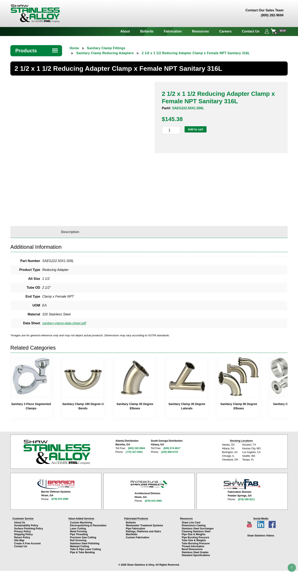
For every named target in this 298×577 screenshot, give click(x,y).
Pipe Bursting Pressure (195, 537)
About (125, 31)
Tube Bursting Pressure (196, 543)
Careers (225, 31)
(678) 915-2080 (59, 499)
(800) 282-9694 (136, 448)
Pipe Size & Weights (193, 534)
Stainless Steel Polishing (84, 543)
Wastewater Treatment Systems (144, 525)
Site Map (19, 540)
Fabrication (172, 31)
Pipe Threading (79, 534)
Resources (200, 31)
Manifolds (131, 534)
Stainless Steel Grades (195, 552)
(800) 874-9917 (171, 448)
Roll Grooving (78, 540)
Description (70, 232)
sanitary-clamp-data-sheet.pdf (64, 323)
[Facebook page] (272, 523)
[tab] (70, 232)
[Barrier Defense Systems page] (56, 484)
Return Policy (22, 537)
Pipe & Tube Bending (82, 552)
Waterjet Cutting (79, 546)
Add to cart (195, 129)
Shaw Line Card (191, 522)
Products (36, 50)
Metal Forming (78, 531)
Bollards (146, 31)
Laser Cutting (78, 528)
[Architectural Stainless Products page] (149, 484)
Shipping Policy (23, 534)
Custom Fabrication (137, 537)
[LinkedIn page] (261, 523)
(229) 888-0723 (169, 452)
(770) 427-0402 (134, 452)
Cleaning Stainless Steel (196, 531)
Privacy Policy (22, 531)
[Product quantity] (171, 130)
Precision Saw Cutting (83, 537)
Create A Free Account (27, 543)
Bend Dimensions (192, 549)
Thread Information (193, 546)
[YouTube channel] (250, 523)
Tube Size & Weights (194, 540)
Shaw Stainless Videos (260, 535)
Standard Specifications (196, 555)
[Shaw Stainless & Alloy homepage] (56, 452)
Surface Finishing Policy (28, 528)
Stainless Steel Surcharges (198, 528)
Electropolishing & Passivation (88, 525)
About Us (19, 522)
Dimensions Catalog (193, 525)
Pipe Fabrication (135, 528)
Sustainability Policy (26, 525)
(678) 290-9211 (246, 499)
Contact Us (250, 31)
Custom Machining (81, 522)
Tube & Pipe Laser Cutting (85, 549)
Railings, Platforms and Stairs (143, 531)
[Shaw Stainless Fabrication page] (242, 484)
